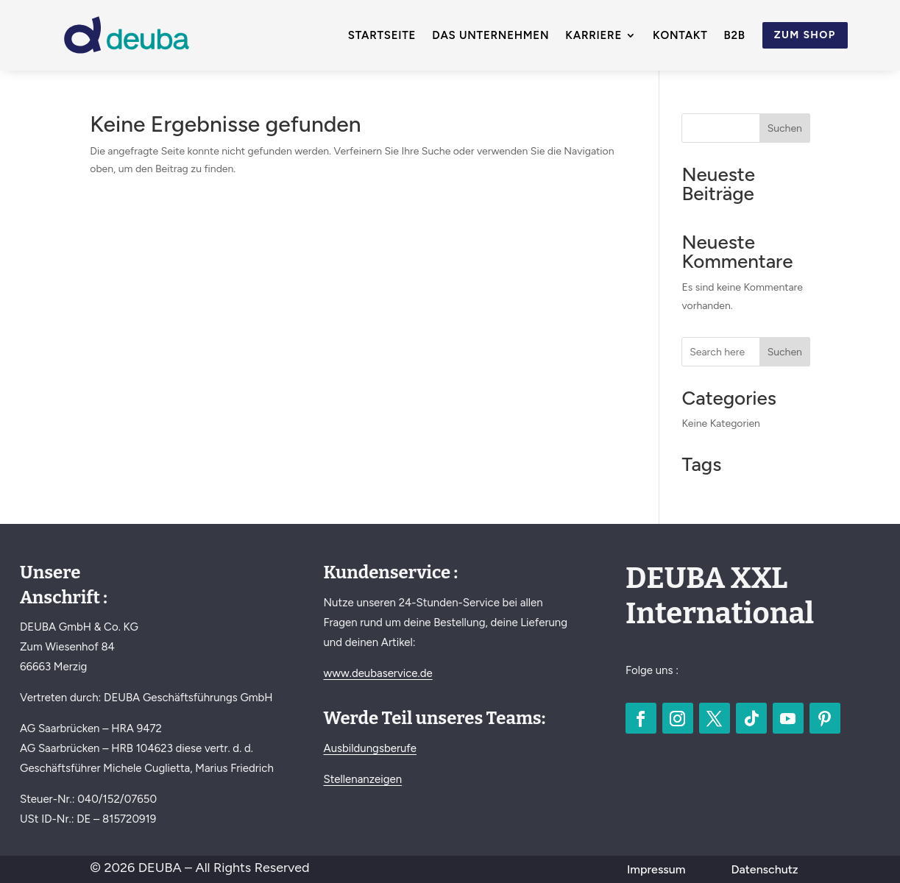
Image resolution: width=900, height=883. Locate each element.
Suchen (785, 128)
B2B (734, 36)
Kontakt (680, 36)
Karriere (593, 36)
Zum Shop (805, 35)
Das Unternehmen (490, 36)
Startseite (382, 36)
